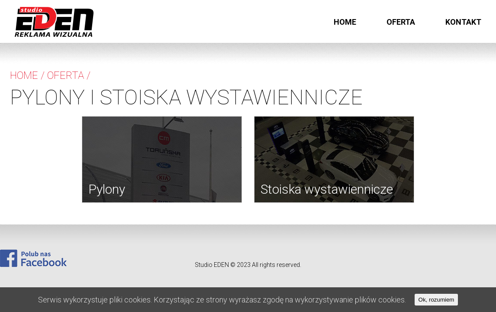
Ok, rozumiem (436, 299)
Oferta (400, 21)
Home (345, 21)
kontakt (463, 21)
